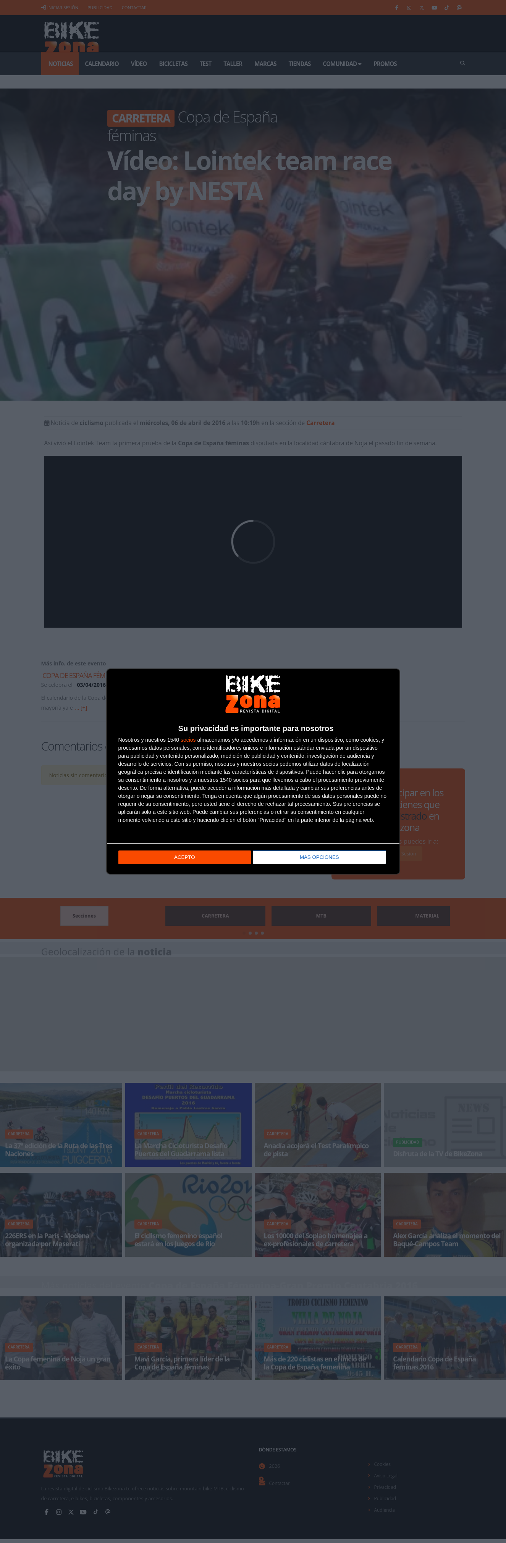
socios (188, 740)
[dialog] (253, 771)
